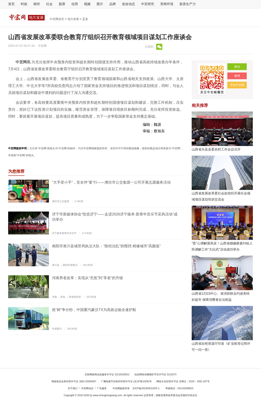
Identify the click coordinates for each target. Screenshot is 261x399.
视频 (87, 4)
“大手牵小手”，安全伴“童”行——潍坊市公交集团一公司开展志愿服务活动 (111, 182)
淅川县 (55, 265)
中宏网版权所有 (121, 388)
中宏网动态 (87, 388)
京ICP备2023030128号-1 (145, 388)
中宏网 (42, 45)
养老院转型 (75, 297)
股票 (62, 4)
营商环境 (166, 4)
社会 (49, 4)
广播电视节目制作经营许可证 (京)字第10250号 (126, 381)
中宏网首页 (57, 19)
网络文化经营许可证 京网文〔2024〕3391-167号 (183, 381)
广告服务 (102, 388)
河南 (54, 297)
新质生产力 (187, 4)
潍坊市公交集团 (60, 201)
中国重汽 (57, 329)
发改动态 (128, 4)
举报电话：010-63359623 (179, 388)
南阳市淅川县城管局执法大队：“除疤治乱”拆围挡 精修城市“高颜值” (106, 246)
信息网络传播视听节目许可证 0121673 (155, 374)
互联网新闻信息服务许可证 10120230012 (107, 374)
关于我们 (73, 388)
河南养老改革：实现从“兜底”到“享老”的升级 (87, 278)
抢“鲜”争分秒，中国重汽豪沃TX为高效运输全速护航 (94, 310)
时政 (24, 4)
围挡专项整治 (70, 265)
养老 (62, 297)
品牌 (112, 4)
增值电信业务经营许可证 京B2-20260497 (73, 381)
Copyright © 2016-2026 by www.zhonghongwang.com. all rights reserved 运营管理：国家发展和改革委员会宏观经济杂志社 (130, 395)
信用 (74, 4)
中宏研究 (147, 4)
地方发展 (73, 19)
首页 (11, 4)
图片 (100, 4)
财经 (36, 4)
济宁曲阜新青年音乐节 (64, 233)
